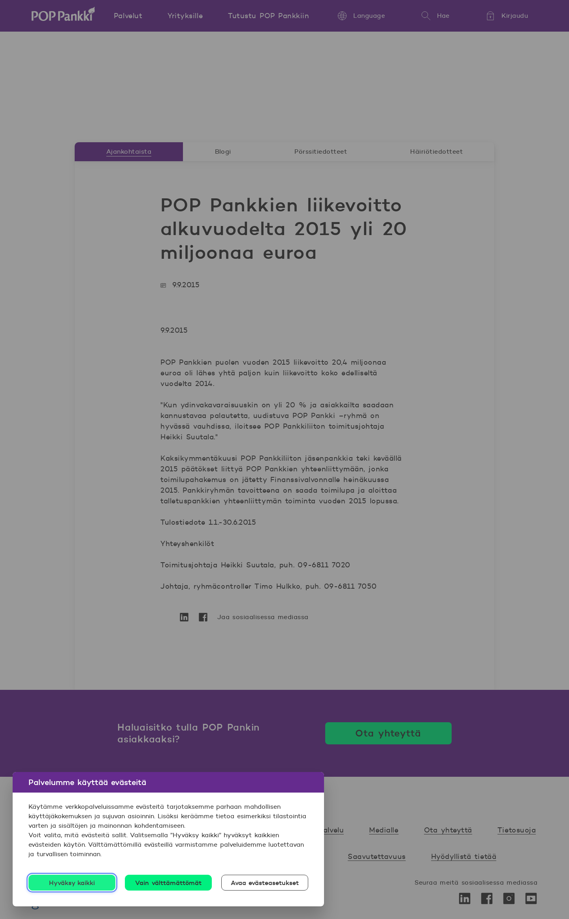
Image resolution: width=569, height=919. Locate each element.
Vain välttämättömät (168, 883)
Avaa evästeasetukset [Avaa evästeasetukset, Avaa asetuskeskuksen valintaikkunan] (265, 883)
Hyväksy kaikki (72, 883)
